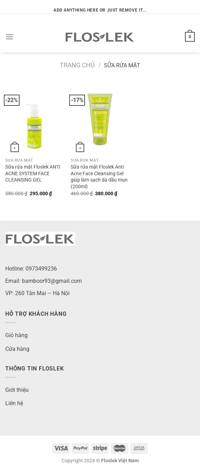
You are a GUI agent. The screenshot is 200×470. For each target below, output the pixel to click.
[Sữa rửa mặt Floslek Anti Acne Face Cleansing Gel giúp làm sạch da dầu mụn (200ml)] (100, 119)
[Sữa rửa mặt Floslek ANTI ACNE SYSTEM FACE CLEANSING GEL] (34, 119)
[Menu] (9, 36)
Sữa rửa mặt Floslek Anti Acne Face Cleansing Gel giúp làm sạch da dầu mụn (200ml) (99, 177)
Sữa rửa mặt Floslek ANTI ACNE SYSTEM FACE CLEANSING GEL (32, 173)
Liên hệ (14, 403)
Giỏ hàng (16, 335)
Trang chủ (77, 65)
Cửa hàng (17, 349)
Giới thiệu (17, 390)
